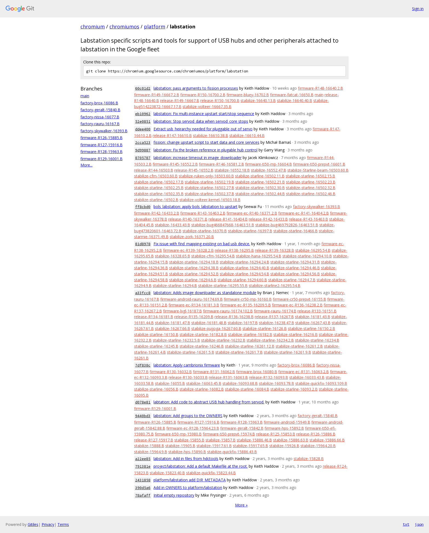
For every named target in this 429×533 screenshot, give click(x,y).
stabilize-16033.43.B (306, 377)
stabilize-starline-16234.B (317, 340)
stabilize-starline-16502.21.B (260, 181)
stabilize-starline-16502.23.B (310, 181)
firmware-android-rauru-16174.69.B (191, 299)
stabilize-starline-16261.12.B (249, 346)
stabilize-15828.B (309, 458)
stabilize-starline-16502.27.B (209, 187)
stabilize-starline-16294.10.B (307, 256)
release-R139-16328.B (274, 250)
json (419, 524)
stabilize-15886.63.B (290, 440)
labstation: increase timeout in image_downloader (197, 157)
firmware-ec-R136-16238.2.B (297, 305)
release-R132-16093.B (268, 377)
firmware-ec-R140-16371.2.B (252, 213)
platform (154, 26)
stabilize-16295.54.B (313, 250)
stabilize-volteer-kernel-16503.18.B (209, 199)
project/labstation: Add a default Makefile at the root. (200, 466)
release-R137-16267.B (274, 316)
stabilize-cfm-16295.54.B (213, 256)
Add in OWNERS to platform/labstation (187, 487)
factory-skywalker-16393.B (103, 130)
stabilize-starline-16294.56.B (295, 273)
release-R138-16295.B (234, 250)
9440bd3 (142, 416)
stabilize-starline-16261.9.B (287, 352)
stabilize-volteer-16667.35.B (206, 106)
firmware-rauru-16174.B (275, 311)
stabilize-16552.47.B (268, 170)
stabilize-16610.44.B (247, 135)
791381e (142, 466)
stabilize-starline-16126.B (264, 328)
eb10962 (142, 114)
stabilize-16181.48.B (209, 322)
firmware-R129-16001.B (101, 158)
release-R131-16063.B (228, 377)
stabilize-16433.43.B (172, 224)
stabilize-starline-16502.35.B (159, 193)
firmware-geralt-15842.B (241, 428)
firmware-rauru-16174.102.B (228, 311)
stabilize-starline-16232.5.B (176, 340)
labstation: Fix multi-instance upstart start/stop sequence (203, 113)
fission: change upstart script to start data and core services (206, 142)
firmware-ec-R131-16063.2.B (303, 371)
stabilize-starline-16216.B (295, 334)
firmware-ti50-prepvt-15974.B (229, 434)
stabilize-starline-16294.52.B (194, 273)
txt (406, 524)
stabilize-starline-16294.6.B (192, 279)
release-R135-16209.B (193, 316)
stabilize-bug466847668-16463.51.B (222, 224)
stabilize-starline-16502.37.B (209, 193)
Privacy (48, 524)
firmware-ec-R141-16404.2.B (303, 213)
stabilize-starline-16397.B (250, 230)
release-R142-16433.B (268, 219)
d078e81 (142, 402)
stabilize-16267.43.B (313, 322)
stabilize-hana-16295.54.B (258, 256)
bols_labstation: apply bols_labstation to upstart (195, 206)
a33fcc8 (142, 293)
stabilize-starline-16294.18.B (194, 262)
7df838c (142, 365)
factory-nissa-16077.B (99, 116)
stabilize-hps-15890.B (187, 451)
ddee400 (142, 129)
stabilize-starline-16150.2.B (311, 328)
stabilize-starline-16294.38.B (194, 267)
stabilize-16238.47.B (276, 322)
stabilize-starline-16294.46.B (295, 267)
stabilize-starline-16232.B (223, 340)
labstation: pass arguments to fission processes (195, 88)
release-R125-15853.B (275, 434)
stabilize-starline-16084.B (247, 389)
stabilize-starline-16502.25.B (159, 187)
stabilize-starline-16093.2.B (294, 389)
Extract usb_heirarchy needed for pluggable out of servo (203, 128)
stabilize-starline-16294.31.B (295, 262)
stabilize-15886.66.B (327, 440)
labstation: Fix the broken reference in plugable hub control (205, 150)
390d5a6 (142, 487)
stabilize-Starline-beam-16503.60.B (318, 170)
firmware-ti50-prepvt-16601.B (319, 164)
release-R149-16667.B (179, 100)
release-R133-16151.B (317, 311)
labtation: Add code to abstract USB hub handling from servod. (208, 402)
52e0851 (142, 121)
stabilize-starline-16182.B (250, 334)
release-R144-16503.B (153, 170)
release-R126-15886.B (315, 434)
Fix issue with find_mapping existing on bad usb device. (201, 243)
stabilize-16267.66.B (172, 328)
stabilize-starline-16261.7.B (239, 352)
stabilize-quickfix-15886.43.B (232, 451)
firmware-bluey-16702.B (248, 94)
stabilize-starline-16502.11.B (260, 175)
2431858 (142, 480)
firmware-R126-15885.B (101, 137)
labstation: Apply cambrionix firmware (186, 365)
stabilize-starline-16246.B (201, 346)
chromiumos (124, 26)
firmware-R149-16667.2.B (156, 94)
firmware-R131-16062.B (214, 371)
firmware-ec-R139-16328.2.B (188, 250)
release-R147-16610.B (172, 135)
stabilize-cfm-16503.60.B (156, 175)
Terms (63, 524)
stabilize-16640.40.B (294, 100)
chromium (92, 26)
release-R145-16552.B (193, 170)
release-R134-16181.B (153, 316)
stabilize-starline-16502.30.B (260, 187)
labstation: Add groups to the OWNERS (187, 415)
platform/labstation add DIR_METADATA (189, 479)
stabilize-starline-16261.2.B (299, 346)
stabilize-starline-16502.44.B (260, 193)
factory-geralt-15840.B (100, 109)
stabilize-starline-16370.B (204, 230)
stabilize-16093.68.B (240, 383)
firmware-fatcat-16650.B (292, 94)
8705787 (142, 158)
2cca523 (142, 142)
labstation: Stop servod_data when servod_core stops (200, 121)
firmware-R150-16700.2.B (202, 94)
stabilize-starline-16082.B (201, 389)
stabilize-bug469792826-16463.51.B (286, 224)
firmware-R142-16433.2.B (156, 213)
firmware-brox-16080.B (256, 371)
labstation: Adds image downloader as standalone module (204, 292)
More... (86, 165)
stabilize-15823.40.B (167, 472)
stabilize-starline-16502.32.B (310, 187)
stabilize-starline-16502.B (156, 199)
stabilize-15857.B (220, 440)
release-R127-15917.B (153, 440)
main (84, 95)
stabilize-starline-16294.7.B (291, 279)
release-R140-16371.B (187, 219)
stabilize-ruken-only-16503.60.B (206, 175)
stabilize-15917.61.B (214, 445)
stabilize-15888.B (149, 445)
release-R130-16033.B (188, 377)
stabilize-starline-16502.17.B (159, 181)
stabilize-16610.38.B (210, 135)
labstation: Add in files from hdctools (185, 458)
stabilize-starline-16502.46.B (310, 193)
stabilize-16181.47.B (172, 322)
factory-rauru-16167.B (100, 123)
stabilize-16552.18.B (232, 170)
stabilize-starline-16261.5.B (190, 352)
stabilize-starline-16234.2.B (270, 340)
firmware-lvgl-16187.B (182, 311)
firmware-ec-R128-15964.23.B (192, 428)
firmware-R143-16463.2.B (202, 213)
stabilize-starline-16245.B (156, 346)
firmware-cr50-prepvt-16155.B (299, 299)
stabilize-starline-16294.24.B (244, 262)
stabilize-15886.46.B (254, 440)
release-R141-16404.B (228, 219)
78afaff (142, 495)
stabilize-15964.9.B (150, 451)
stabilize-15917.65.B (250, 445)
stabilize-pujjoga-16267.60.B (216, 328)
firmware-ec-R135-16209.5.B (245, 305)
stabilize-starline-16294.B (175, 285)
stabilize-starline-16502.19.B (209, 181)
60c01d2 (142, 88)
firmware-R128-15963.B (101, 151)
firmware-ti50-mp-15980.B (178, 434)
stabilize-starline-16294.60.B (242, 279)
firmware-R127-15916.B (101, 144)
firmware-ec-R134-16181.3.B (194, 305)
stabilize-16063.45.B (203, 383)
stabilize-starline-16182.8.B (203, 334)
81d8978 (142, 244)
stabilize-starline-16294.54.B (244, 273)
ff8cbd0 (142, 206)
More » (241, 505)
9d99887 (142, 150)
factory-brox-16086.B (99, 103)
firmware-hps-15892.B (284, 428)
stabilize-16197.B (243, 322)
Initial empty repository (173, 495)
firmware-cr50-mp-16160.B (248, 299)
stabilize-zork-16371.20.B (192, 236)
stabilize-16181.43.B (312, 316)
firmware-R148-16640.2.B (320, 88)
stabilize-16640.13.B (258, 100)
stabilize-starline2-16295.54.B (274, 285)
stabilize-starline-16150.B (156, 334)
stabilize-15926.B (284, 445)
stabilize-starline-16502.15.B (310, 175)
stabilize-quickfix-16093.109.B (321, 383)
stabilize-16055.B (170, 383)
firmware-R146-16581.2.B (221, 164)
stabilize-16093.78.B (276, 383)
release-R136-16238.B (234, 316)
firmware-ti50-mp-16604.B (268, 164)
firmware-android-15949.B (287, 422)
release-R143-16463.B (308, 219)
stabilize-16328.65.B (172, 256)
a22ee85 (142, 458)
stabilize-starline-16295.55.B (223, 285)
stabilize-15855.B (189, 440)
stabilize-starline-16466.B (295, 230)
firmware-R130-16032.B (171, 371)
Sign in (418, 8)
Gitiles (33, 524)
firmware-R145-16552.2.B (175, 164)
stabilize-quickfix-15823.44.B (211, 472)
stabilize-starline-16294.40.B (244, 267)
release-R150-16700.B (219, 100)
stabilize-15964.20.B (318, 445)
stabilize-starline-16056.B (156, 389)
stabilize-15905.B (180, 445)
